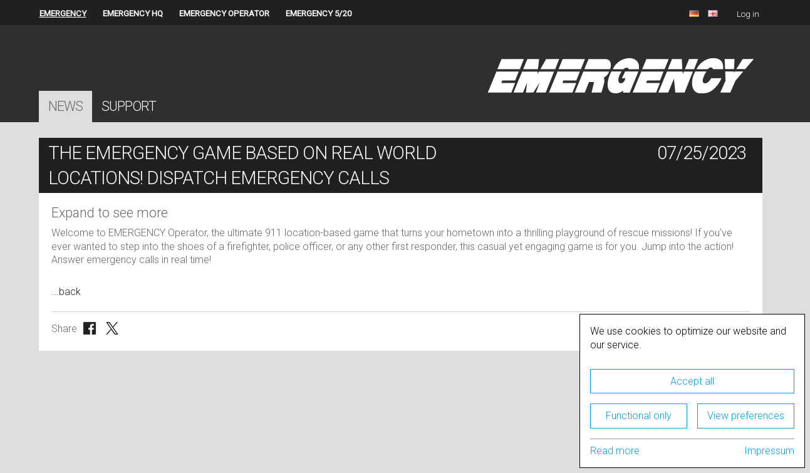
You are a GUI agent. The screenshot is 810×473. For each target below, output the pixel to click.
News (65, 106)
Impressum (769, 451)
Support (128, 106)
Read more (615, 451)
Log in (748, 14)
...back (66, 292)
